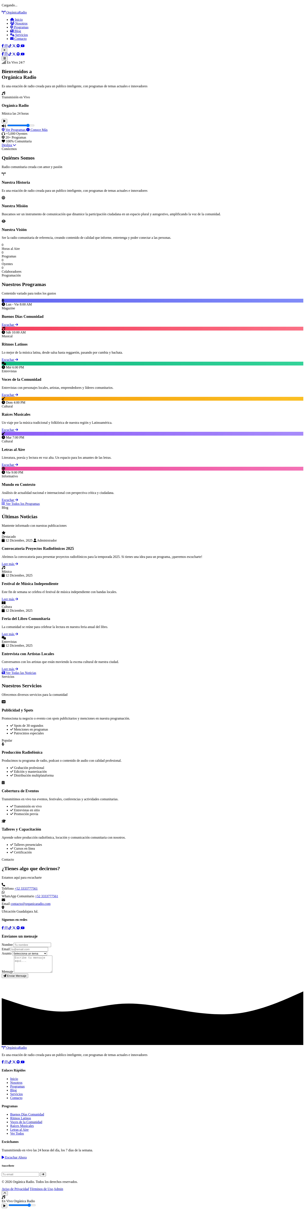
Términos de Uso (41, 1192)
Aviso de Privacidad (15, 1192)
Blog (15, 31)
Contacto (18, 38)
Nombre (7, 944)
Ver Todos (17, 1136)
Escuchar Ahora (14, 1160)
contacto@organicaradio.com (30, 904)
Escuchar (10, 325)
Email (6, 949)
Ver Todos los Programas (21, 504)
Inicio (16, 19)
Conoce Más (36, 130)
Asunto (6, 953)
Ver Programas (14, 130)
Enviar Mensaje (14, 979)
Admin (58, 1192)
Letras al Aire (19, 1133)
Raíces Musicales (22, 1129)
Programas (19, 27)
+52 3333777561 (26, 888)
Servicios (19, 35)
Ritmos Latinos (20, 1121)
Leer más (10, 564)
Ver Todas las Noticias (19, 673)
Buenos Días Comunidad (27, 1117)
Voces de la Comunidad (26, 1125)
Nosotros (19, 23)
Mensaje (7, 975)
